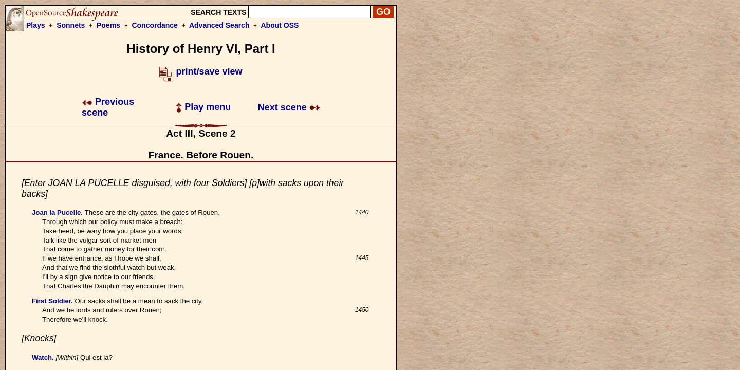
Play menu (203, 107)
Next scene (289, 107)
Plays (35, 25)
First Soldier (51, 301)
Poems (108, 25)
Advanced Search (219, 25)
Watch (42, 357)
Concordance (154, 25)
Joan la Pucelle (56, 212)
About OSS (280, 25)
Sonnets (71, 25)
